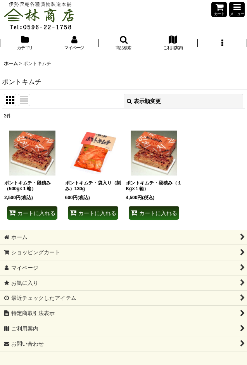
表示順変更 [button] (144, 101)
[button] (237, 9)
